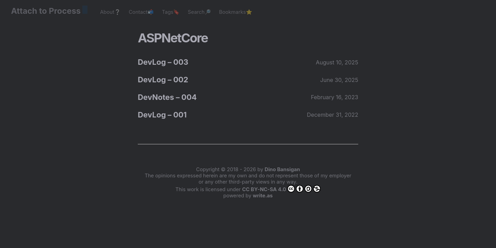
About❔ (110, 12)
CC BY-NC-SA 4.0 (281, 189)
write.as (263, 196)
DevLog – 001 (162, 114)
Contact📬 (141, 12)
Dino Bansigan (282, 169)
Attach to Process (49, 11)
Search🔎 (199, 12)
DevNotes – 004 (167, 97)
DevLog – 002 (163, 79)
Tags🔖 (170, 12)
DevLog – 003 (163, 62)
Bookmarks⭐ (235, 12)
